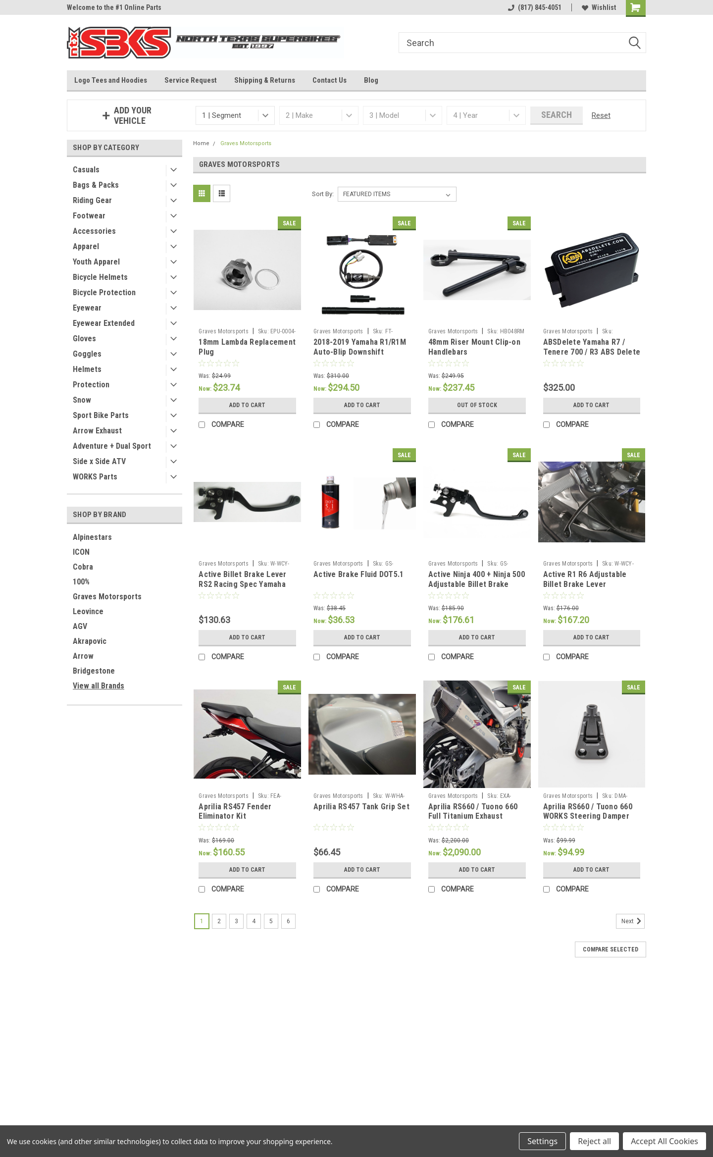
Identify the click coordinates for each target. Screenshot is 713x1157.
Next (633, 921)
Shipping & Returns (264, 80)
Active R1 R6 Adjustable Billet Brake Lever (585, 579)
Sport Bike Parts (101, 415)
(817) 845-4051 (534, 7)
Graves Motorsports (107, 596)
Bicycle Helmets (100, 277)
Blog (371, 80)
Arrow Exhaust (97, 430)
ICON (81, 552)
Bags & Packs (96, 185)
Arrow (83, 656)
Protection (91, 384)
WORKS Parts (95, 476)
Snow (82, 400)
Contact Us (329, 80)
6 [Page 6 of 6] (288, 921)
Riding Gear (92, 200)
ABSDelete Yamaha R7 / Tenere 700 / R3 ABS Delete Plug (592, 352)
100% (81, 581)
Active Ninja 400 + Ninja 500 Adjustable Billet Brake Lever (476, 584)
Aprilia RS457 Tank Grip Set (361, 806)
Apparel (86, 246)
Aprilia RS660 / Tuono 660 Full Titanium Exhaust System (472, 816)
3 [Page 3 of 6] (236, 921)
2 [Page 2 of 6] (219, 921)
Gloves (84, 338)
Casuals (86, 169)
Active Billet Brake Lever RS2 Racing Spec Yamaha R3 (242, 584)
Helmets (87, 369)
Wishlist (599, 7)
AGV (80, 626)
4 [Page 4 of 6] (253, 921)
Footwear (89, 215)
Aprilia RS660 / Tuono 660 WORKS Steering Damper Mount (587, 816)
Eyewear (87, 308)
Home (201, 143)
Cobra (83, 567)
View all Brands (98, 685)
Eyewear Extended (104, 323)
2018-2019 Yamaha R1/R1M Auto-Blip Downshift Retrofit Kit (359, 352)
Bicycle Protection (104, 292)
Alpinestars (92, 537)
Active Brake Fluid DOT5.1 (358, 574)
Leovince (88, 611)
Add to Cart (247, 405)
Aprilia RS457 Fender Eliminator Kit (235, 811)
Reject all (594, 1141)
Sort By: (323, 194)
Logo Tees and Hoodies (110, 80)
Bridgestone (94, 671)
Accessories (94, 231)
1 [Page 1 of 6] (202, 921)
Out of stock (477, 405)
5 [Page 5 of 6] (271, 921)
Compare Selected (610, 949)
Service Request (190, 80)
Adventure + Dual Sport (112, 446)
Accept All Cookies (664, 1141)
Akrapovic (89, 641)
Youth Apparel (96, 261)
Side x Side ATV (99, 461)
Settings (542, 1141)
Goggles (87, 354)
